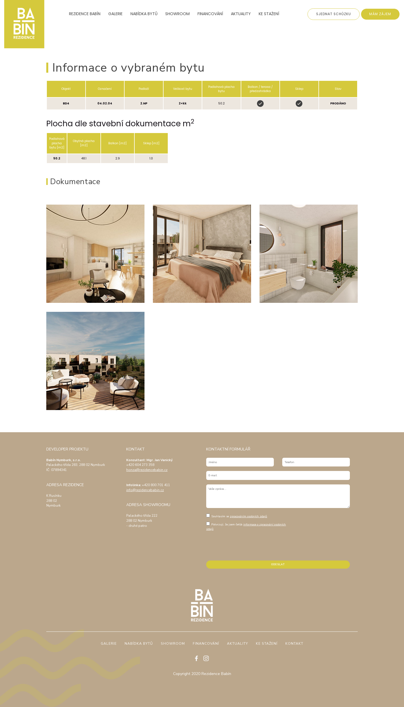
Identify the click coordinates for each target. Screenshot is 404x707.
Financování (210, 14)
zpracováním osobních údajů (248, 516)
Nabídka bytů (143, 14)
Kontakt (294, 644)
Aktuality (241, 14)
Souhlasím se (236, 516)
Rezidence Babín (84, 14)
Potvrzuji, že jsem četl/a (246, 526)
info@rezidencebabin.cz (145, 490)
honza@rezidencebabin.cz (146, 470)
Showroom (177, 14)
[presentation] (248, 545)
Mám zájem (380, 14)
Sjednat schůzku (333, 14)
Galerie (115, 14)
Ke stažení (269, 14)
